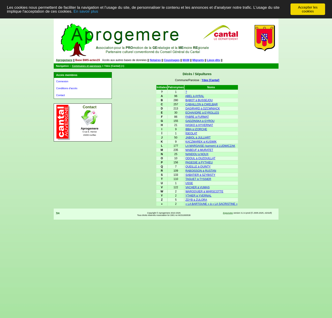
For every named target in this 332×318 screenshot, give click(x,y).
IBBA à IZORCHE (196, 129)
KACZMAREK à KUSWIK (200, 141)
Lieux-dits (213, 60)
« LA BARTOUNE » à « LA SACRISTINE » (211, 204)
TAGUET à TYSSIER (198, 179)
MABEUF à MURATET (199, 150)
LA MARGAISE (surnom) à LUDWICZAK (210, 145)
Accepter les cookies (307, 9)
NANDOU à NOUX (196, 154)
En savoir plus (86, 11)
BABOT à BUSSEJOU (199, 100)
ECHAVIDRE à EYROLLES (202, 112)
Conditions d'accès (66, 88)
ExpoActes (228, 213)
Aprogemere (64, 60)
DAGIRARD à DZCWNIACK (202, 108)
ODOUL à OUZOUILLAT (200, 158)
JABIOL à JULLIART (197, 137)
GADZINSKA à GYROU (199, 121)
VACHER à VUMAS (197, 187)
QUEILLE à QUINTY (197, 166)
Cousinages (172, 60)
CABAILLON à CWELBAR (201, 104)
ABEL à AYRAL (194, 96)
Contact (60, 95)
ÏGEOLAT (191, 133)
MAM (186, 60)
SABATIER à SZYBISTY (200, 175)
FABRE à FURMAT (197, 116)
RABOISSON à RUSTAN (200, 170)
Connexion (62, 81)
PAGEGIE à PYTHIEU (199, 162)
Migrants (198, 60)
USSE (189, 183)
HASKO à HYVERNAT (199, 125)
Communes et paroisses (86, 66)
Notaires (155, 60)
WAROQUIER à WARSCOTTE (204, 191)
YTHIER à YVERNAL (198, 195)
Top (58, 213)
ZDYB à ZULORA (196, 199)
